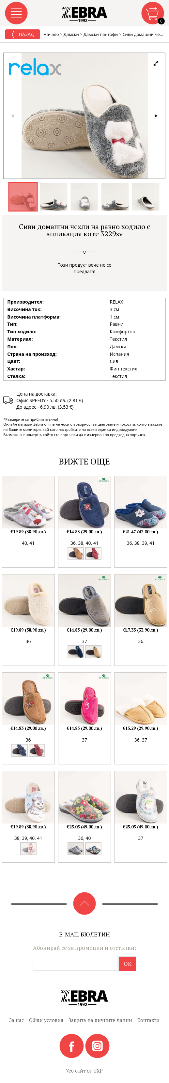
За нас (16, 1020)
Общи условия (46, 1020)
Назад (22, 34)
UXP (98, 1070)
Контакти (148, 1020)
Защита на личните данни (100, 1020)
